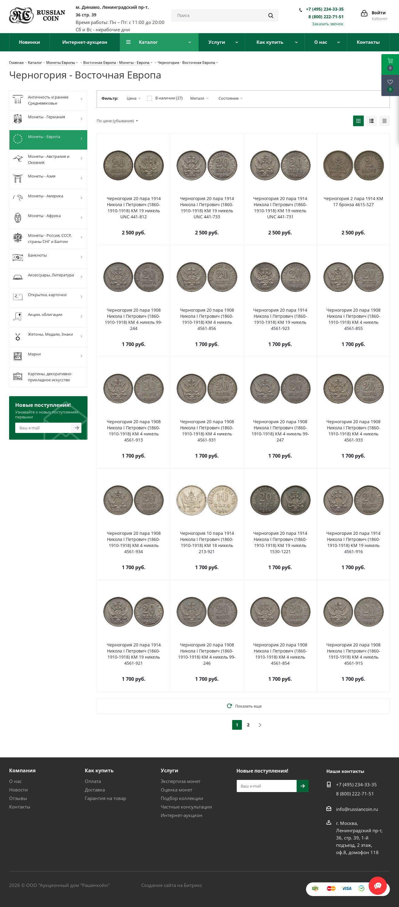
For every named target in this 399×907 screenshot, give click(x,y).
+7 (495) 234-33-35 (325, 9)
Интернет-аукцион (181, 815)
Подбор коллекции (182, 798)
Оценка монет (176, 790)
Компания (22, 770)
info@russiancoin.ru (357, 809)
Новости (18, 790)
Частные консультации (186, 807)
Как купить (99, 770)
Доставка (95, 790)
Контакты (19, 807)
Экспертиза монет (181, 781)
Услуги (169, 770)
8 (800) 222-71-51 (326, 16)
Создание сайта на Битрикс (171, 885)
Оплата (93, 781)
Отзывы (18, 798)
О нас (15, 781)
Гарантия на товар (105, 798)
